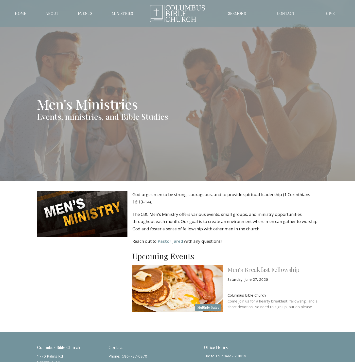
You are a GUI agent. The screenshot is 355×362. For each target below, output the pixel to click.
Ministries (122, 13)
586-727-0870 (134, 356)
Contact (286, 13)
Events (85, 13)
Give (330, 13)
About (52, 13)
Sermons (237, 13)
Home (20, 13)
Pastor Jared (170, 241)
